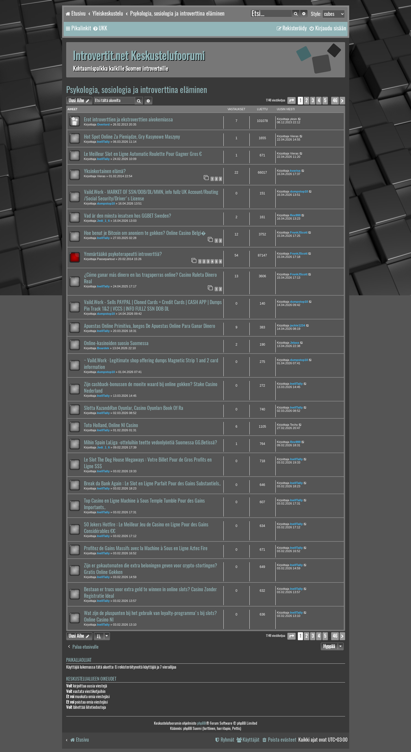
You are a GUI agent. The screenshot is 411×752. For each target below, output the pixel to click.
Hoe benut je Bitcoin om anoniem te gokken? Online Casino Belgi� (145, 233)
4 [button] (319, 100)
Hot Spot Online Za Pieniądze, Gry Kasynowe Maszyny (132, 136)
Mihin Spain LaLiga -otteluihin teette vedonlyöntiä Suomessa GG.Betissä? (150, 442)
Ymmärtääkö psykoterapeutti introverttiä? (123, 254)
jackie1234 (297, 325)
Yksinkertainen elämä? (105, 171)
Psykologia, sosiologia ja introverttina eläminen (136, 89)
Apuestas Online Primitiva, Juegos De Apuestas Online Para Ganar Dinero (149, 326)
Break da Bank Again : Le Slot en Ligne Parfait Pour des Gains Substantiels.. (152, 483)
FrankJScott (299, 232)
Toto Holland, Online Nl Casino (111, 425)
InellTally (103, 141)
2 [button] (306, 100)
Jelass (294, 342)
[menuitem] (99, 28)
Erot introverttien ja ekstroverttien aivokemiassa (128, 119)
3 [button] (313, 100)
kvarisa (295, 170)
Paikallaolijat (78, 660)
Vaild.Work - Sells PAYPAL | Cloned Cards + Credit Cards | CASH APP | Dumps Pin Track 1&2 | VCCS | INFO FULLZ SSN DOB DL (153, 305)
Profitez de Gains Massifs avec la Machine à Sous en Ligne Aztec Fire (146, 548)
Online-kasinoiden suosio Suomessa (116, 343)
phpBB (201, 723)
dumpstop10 (106, 203)
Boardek (103, 348)
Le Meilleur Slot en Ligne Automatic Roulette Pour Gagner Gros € (143, 154)
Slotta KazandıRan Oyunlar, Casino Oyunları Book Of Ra (133, 408)
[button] (291, 100)
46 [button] (335, 100)
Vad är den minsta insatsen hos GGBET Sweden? (127, 215)
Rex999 (295, 215)
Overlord (103, 124)
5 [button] (325, 100)
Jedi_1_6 (103, 220)
